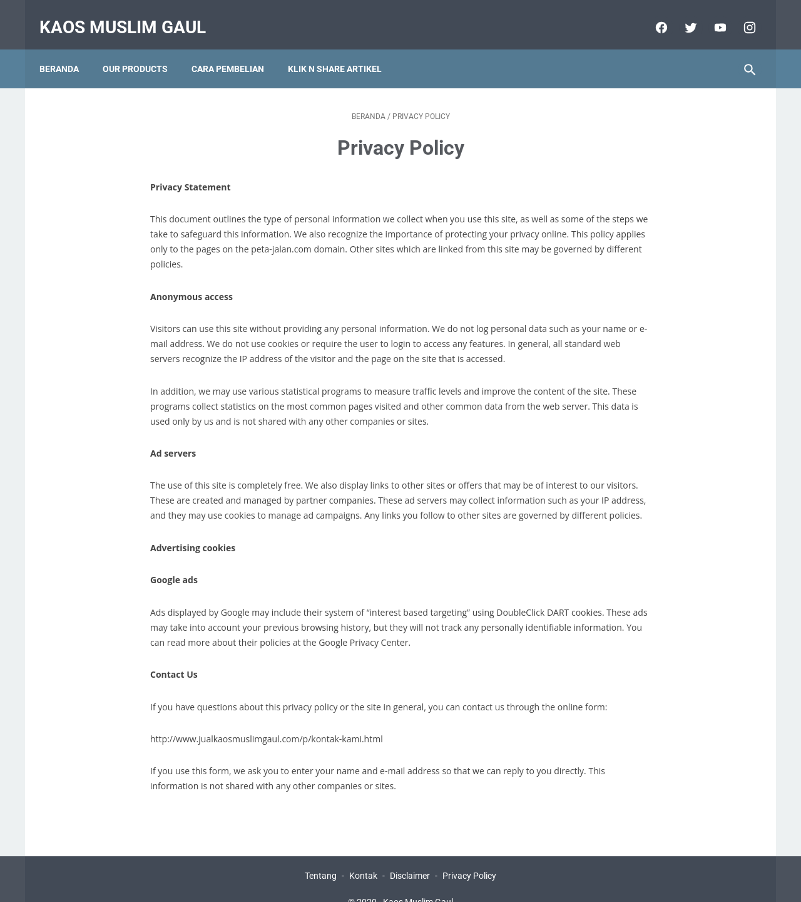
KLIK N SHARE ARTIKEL (343, 49)
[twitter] (681, 15)
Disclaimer (410, 856)
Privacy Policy (469, 856)
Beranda (67, 49)
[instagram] (740, 15)
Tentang (321, 856)
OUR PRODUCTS (143, 49)
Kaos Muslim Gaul (131, 14)
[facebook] (651, 15)
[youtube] (710, 15)
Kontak (363, 856)
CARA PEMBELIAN (236, 49)
